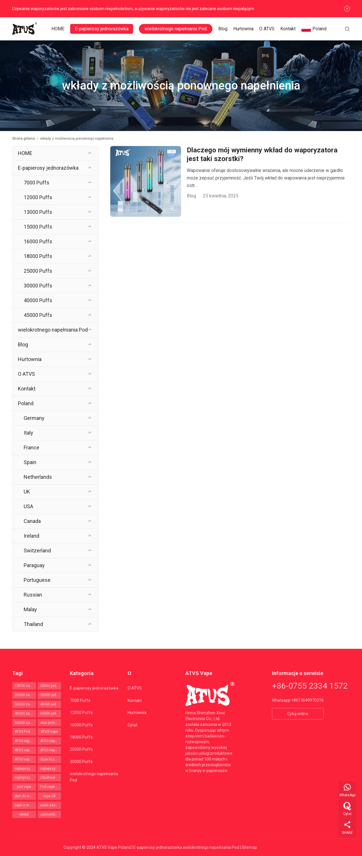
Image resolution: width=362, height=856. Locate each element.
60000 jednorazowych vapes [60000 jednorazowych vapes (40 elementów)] (50, 713)
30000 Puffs (38, 286)
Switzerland (37, 550)
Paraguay (34, 565)
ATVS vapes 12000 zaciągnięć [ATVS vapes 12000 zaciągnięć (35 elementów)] (25, 741)
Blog (223, 28)
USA (28, 506)
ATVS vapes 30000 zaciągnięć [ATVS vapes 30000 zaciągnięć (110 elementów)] (25, 750)
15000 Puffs (38, 227)
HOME (58, 28)
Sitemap (249, 847)
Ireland (31, 536)
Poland (314, 29)
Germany (34, 418)
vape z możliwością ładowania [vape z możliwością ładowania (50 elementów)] (25, 805)
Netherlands (38, 477)
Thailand (33, 624)
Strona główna (23, 139)
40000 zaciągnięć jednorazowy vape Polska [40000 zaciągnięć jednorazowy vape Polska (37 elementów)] (25, 713)
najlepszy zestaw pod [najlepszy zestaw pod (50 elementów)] (50, 769)
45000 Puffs (38, 315)
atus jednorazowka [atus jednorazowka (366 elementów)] (50, 723)
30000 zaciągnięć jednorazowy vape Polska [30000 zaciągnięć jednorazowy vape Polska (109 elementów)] (25, 704)
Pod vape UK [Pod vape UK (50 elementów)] (50, 787)
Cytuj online (297, 713)
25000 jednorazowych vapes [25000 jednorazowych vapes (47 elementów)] (50, 686)
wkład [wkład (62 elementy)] (24, 814)
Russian (33, 595)
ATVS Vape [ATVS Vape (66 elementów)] (49, 732)
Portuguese (37, 580)
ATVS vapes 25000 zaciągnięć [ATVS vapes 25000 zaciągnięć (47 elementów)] (50, 741)
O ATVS (267, 28)
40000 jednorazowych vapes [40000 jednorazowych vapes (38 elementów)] (50, 704)
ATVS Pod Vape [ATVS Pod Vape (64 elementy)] (25, 732)
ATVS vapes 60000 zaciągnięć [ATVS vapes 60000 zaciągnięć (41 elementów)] (25, 759)
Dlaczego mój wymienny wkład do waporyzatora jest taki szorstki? (262, 154)
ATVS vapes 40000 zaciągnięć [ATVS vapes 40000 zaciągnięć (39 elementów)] (50, 750)
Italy (28, 433)
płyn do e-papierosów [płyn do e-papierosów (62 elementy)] (25, 796)
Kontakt (288, 28)
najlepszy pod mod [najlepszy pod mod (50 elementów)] (25, 769)
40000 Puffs (38, 300)
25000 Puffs (38, 271)
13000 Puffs (38, 212)
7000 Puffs (36, 183)
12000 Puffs (38, 197)
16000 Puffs (38, 241)
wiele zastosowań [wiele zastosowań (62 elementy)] (50, 805)
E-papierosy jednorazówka (102, 28)
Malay (30, 609)
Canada (32, 521)
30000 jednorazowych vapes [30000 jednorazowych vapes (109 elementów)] (50, 695)
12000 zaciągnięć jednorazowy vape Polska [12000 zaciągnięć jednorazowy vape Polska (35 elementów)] (25, 686)
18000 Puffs (38, 256)
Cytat (132, 725)
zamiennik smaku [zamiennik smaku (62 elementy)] (50, 814)
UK (27, 492)
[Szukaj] (347, 29)
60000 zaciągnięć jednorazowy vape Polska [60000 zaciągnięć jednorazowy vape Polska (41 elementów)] (25, 723)
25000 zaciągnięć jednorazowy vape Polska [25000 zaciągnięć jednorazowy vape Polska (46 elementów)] (25, 695)
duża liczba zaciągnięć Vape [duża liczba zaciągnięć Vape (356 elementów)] (50, 759)
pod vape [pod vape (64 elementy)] (24, 787)
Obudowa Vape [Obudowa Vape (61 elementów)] (50, 777)
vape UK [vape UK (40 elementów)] (49, 796)
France (31, 447)
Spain (30, 462)
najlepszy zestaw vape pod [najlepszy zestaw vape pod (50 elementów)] (25, 777)
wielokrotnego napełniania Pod (176, 28)
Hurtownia (244, 28)
